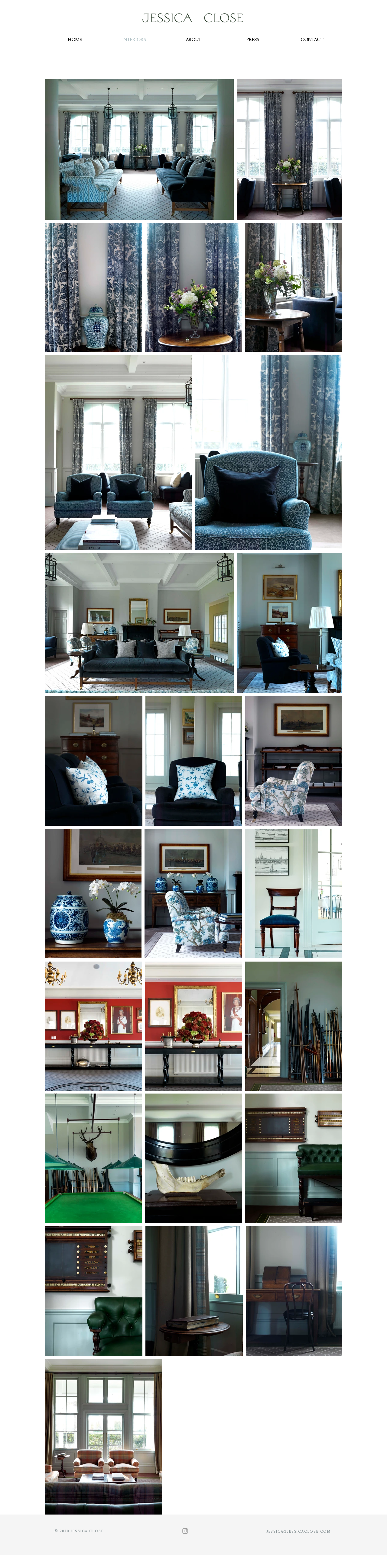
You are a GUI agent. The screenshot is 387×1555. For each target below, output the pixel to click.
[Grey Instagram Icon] (185, 1531)
